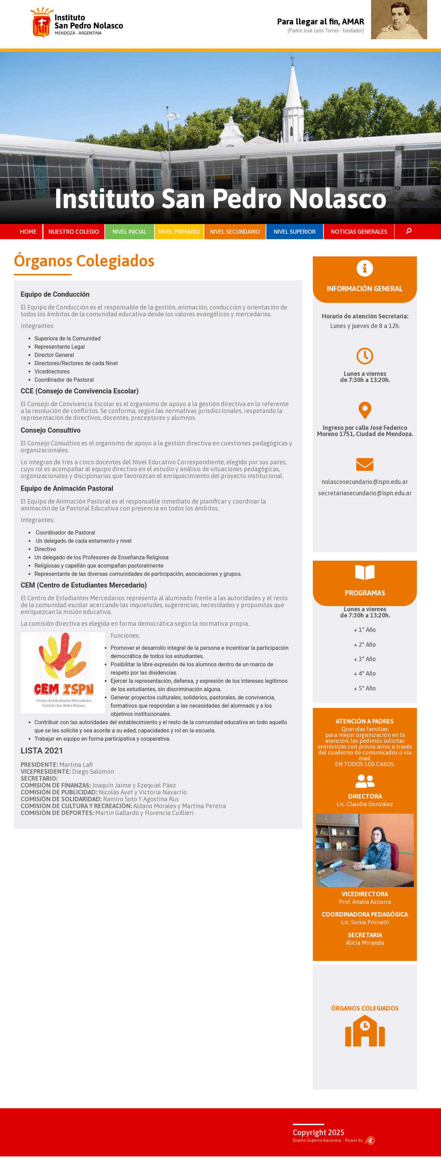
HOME (28, 232)
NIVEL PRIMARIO (179, 232)
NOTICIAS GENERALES (359, 232)
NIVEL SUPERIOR (295, 232)
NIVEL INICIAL (129, 232)
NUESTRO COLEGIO (74, 232)
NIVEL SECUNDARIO (235, 232)
